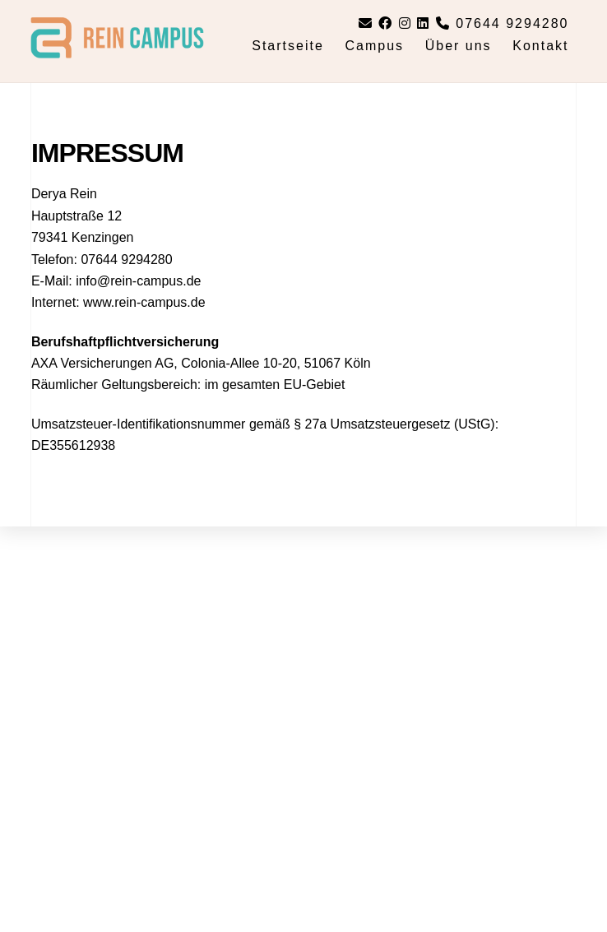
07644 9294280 (502, 23)
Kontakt (540, 46)
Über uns (458, 46)
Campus (374, 46)
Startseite (288, 46)
